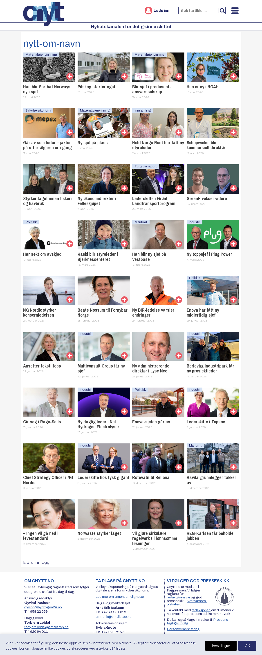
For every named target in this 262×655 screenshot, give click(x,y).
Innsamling (142, 110)
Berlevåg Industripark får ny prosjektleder (210, 368)
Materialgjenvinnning (41, 54)
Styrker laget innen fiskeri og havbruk (47, 200)
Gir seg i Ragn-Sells (42, 422)
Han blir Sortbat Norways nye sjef (46, 89)
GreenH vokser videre (207, 198)
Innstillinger (221, 646)
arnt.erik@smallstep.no (114, 616)
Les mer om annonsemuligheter (120, 596)
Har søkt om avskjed (42, 254)
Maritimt (140, 222)
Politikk (31, 222)
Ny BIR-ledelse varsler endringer (153, 312)
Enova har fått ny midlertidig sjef (203, 312)
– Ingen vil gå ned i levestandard (40, 535)
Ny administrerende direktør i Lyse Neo (150, 368)
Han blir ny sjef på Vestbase (149, 256)
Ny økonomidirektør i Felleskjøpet (97, 200)
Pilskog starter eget (96, 87)
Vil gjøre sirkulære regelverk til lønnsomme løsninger (154, 538)
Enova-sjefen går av (151, 422)
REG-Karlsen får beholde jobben (210, 535)
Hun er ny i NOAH (203, 87)
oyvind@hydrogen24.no (43, 607)
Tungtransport (145, 166)
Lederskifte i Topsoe (206, 422)
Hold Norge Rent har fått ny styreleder (158, 145)
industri (194, 222)
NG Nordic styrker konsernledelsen (39, 312)
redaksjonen (201, 610)
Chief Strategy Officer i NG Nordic (48, 479)
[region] (131, 644)
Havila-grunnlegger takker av (211, 479)
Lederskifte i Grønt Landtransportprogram (153, 200)
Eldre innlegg (36, 562)
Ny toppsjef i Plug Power (209, 254)
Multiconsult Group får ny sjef (101, 368)
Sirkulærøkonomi (38, 110)
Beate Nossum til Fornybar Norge (103, 312)
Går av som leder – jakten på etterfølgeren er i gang (47, 145)
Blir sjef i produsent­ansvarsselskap (151, 89)
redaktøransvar (178, 597)
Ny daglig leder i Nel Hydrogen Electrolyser (98, 424)
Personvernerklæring (183, 629)
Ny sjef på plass (93, 142)
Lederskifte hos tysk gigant (103, 477)
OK (247, 646)
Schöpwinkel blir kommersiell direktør (206, 145)
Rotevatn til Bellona (151, 477)
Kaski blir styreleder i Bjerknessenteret (98, 256)
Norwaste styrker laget (99, 533)
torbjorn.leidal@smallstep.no (46, 627)
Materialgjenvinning (149, 54)
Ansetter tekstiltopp (42, 366)
